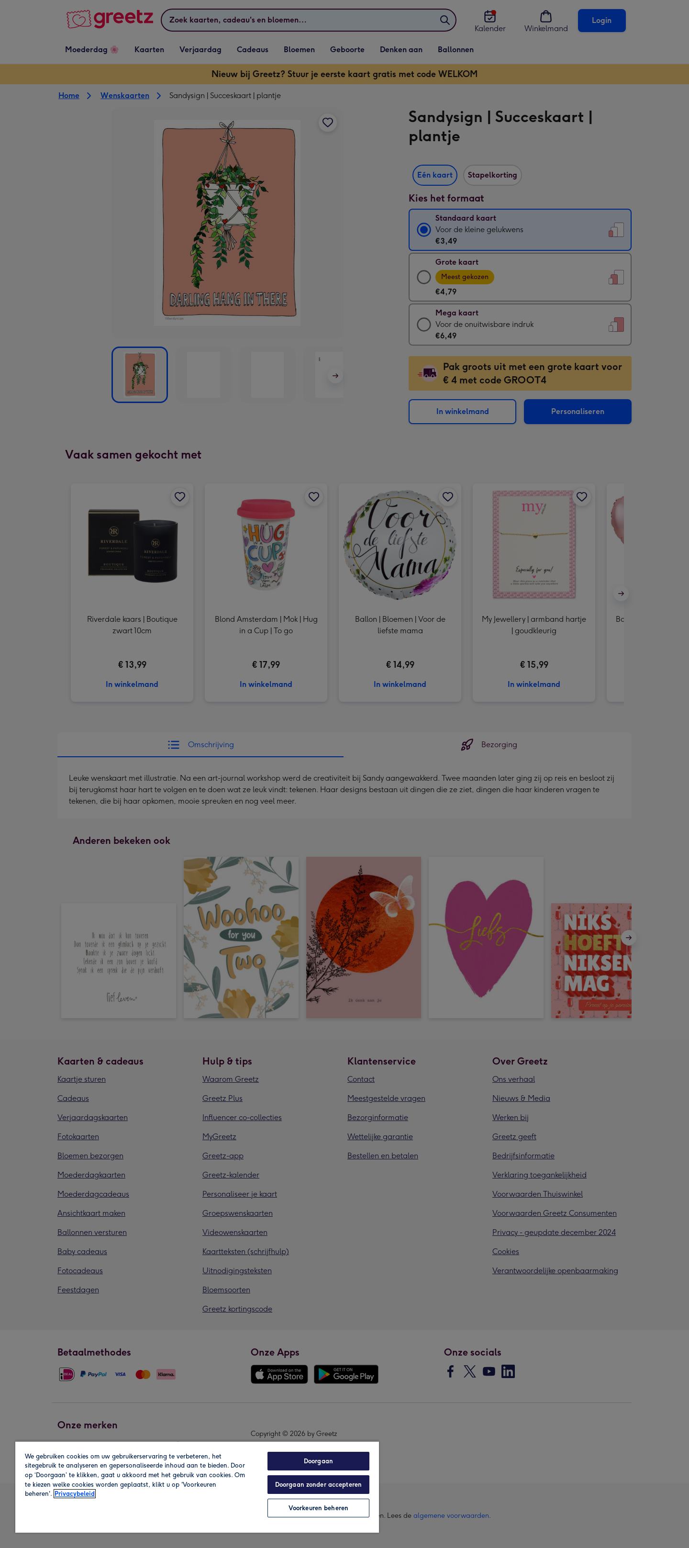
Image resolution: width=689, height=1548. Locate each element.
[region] (197, 1487)
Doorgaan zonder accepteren (318, 1484)
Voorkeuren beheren (318, 1508)
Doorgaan (318, 1461)
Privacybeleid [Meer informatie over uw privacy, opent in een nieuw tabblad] (75, 1493)
